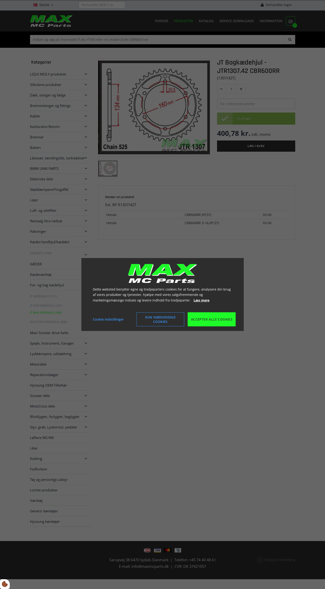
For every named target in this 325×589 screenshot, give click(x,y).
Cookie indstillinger (108, 319)
